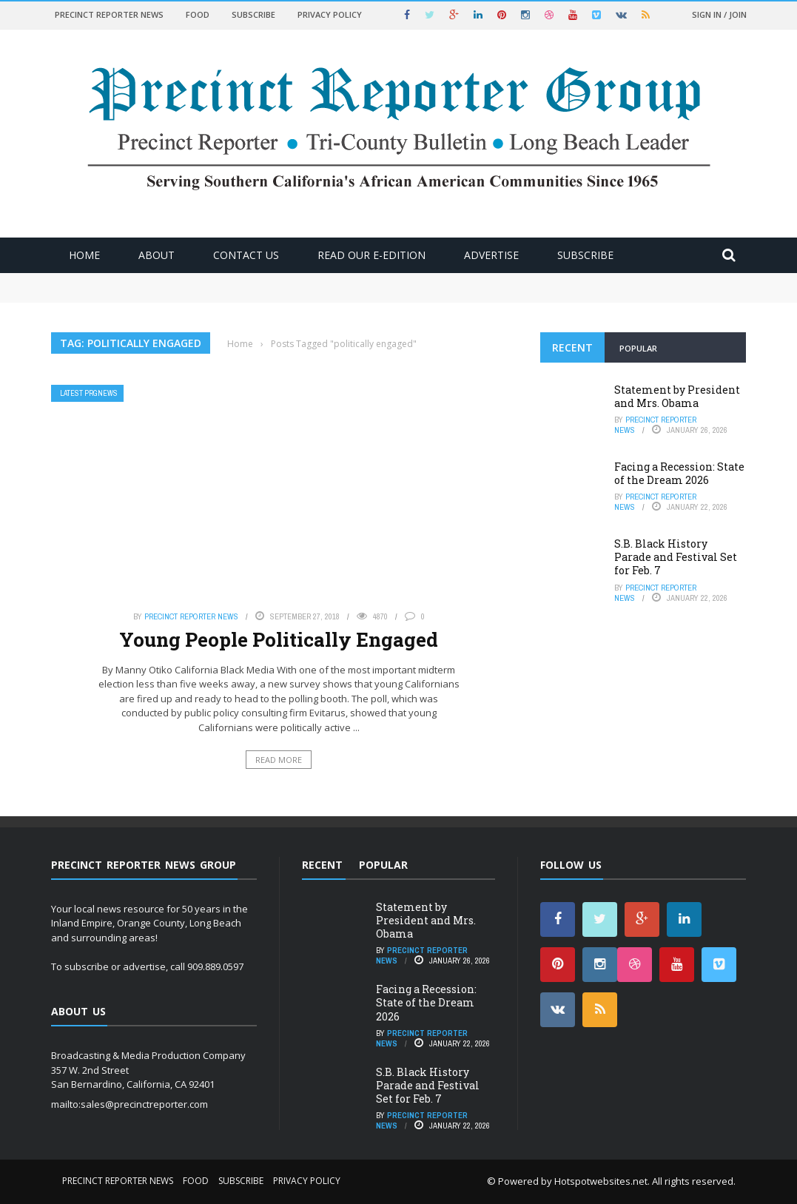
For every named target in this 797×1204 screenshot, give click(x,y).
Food (197, 14)
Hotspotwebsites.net (601, 1181)
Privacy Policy (329, 14)
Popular (638, 348)
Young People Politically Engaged (278, 639)
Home (84, 255)
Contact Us (246, 255)
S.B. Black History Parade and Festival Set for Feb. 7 (675, 557)
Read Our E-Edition (371, 255)
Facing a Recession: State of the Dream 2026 (679, 473)
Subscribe (253, 14)
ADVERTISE (491, 255)
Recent (572, 347)
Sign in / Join (719, 14)
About (156, 255)
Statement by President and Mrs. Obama (677, 396)
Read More (278, 759)
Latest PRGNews (89, 393)
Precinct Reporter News (109, 14)
